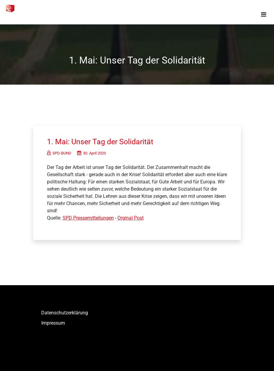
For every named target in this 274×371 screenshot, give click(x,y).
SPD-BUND (59, 153)
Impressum (53, 323)
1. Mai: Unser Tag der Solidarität (102, 141)
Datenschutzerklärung (64, 313)
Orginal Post (130, 218)
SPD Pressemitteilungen (88, 218)
